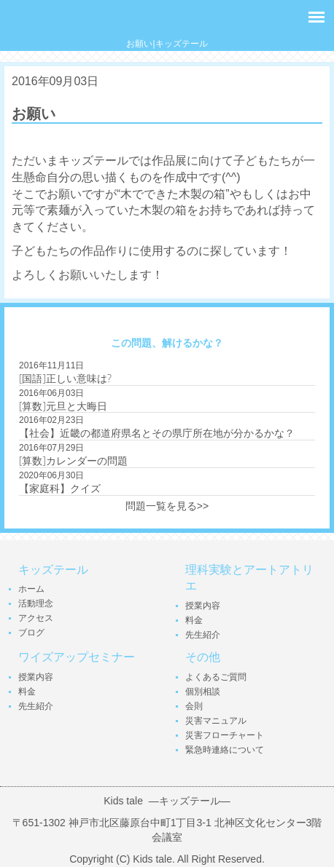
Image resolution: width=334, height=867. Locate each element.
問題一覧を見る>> (167, 506)
